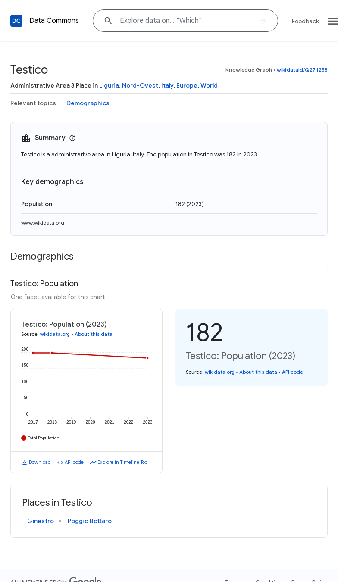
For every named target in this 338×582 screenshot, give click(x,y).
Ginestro (40, 521)
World (209, 85)
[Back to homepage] (16, 21)
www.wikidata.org (42, 222)
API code (74, 462)
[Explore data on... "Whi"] (185, 20)
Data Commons (54, 20)
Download (40, 462)
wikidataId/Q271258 (302, 69)
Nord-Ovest (140, 85)
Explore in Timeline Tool (123, 462)
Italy (167, 85)
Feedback (305, 21)
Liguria (109, 85)
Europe (186, 85)
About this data (94, 334)
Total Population (43, 438)
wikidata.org (55, 334)
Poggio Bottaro (90, 521)
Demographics (88, 103)
